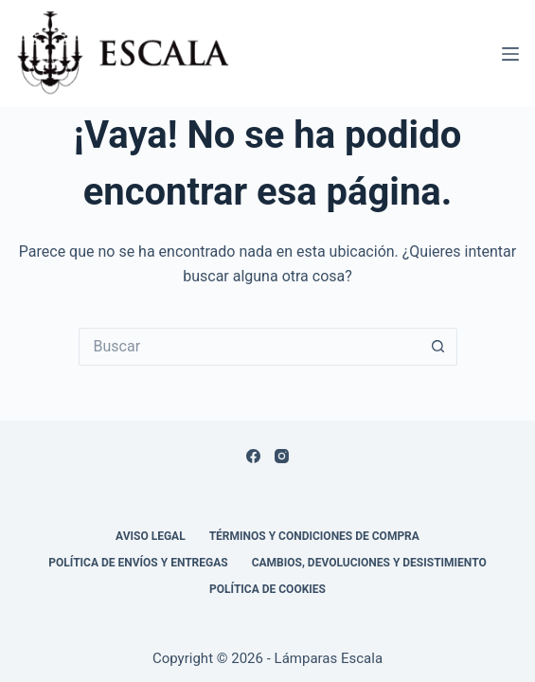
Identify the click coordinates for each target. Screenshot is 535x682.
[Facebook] (253, 456)
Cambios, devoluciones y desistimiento (369, 562)
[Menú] (510, 54)
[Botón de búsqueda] (438, 347)
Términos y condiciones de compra (314, 536)
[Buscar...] (249, 347)
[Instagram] (282, 456)
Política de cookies (267, 589)
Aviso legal (151, 536)
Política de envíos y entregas (137, 562)
